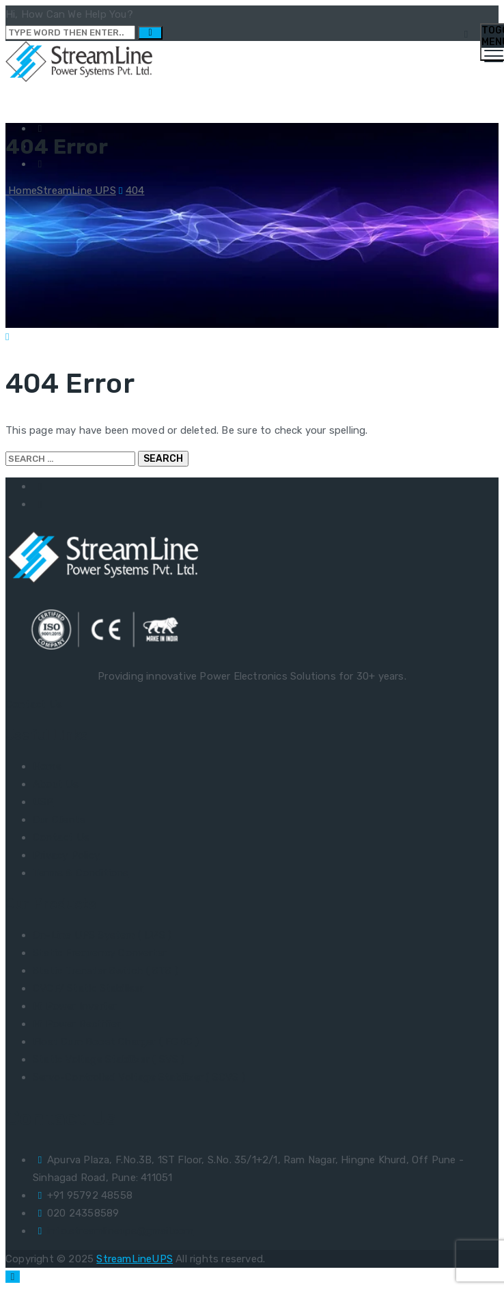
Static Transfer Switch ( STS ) (105, 970)
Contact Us (33, 704)
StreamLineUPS (134, 1259)
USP (43, 802)
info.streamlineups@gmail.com (120, 1231)
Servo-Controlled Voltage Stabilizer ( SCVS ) (139, 1077)
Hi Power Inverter (75, 1006)
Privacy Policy (66, 855)
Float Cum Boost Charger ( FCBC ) (116, 1042)
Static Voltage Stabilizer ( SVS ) (109, 1059)
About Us (56, 784)
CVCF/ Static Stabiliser (88, 988)
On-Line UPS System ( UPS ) (102, 935)
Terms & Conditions (81, 873)
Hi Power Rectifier (77, 1024)
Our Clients (59, 820)
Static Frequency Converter (100, 953)
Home (60, 190)
